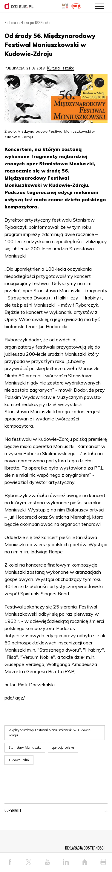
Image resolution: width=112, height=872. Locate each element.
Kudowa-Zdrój (19, 760)
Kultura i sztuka (60, 68)
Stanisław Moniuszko (24, 747)
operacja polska (63, 747)
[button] (106, 811)
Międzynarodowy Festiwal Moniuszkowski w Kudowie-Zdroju (50, 732)
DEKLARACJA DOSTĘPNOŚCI (85, 848)
